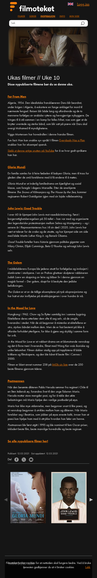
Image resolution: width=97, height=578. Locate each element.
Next (90, 500)
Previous (6, 500)
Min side (74, 16)
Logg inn (83, 4)
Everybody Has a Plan (72, 140)
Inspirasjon (47, 16)
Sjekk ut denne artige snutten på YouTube (31, 150)
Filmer (21, 16)
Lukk (87, 567)
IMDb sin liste (60, 364)
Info (62, 16)
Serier (32, 16)
